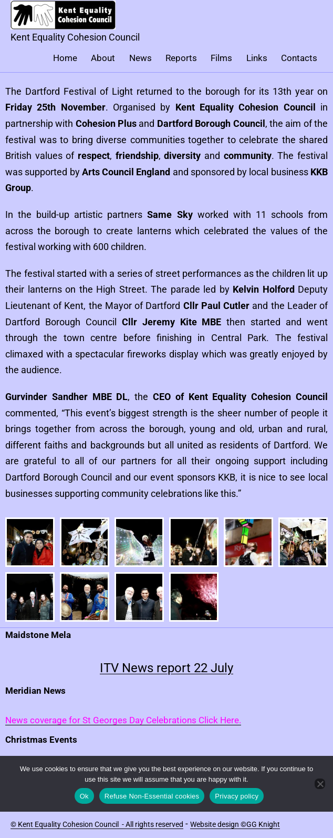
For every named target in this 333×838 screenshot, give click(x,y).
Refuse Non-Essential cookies (152, 796)
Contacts (299, 58)
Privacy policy (236, 796)
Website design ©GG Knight (235, 824)
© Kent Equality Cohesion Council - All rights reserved (97, 824)
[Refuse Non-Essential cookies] (320, 784)
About (103, 58)
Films (221, 58)
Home (65, 58)
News (140, 58)
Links (256, 58)
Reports (181, 58)
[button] (30, 542)
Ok (84, 796)
